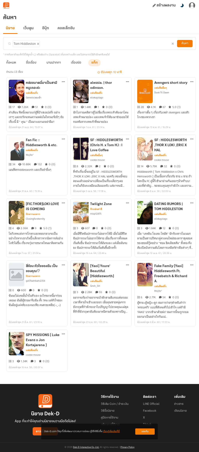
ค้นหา (185, 43)
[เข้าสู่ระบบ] (192, 5)
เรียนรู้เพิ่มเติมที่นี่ (111, 431)
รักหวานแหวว (33, 214)
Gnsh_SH (95, 286)
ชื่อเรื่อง (31, 63)
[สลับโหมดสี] (182, 5)
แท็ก (94, 63)
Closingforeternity (35, 219)
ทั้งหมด (11, 63)
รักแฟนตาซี (96, 209)
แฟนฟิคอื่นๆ (160, 88)
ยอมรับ (144, 431)
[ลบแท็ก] (37, 43)
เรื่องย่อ (76, 63)
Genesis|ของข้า (34, 97)
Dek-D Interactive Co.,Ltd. (86, 447)
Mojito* (29, 155)
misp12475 (96, 213)
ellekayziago (96, 97)
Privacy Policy (127, 447)
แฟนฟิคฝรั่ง (32, 93)
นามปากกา (53, 63)
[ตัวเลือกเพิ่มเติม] (63, 82)
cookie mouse (97, 160)
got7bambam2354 (35, 281)
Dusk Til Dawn (161, 92)
